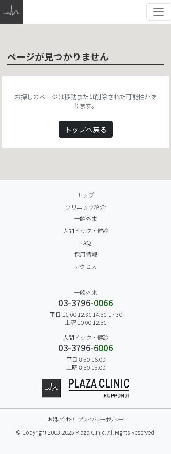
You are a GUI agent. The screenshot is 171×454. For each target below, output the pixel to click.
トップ (85, 195)
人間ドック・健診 (86, 230)
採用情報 (85, 254)
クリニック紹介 (85, 207)
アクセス (85, 266)
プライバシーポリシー (100, 419)
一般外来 (85, 218)
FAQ (85, 242)
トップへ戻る (86, 129)
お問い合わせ (61, 419)
